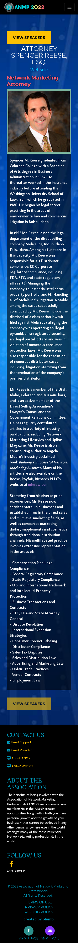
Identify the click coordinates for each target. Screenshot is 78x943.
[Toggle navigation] (69, 7)
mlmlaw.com (38, 485)
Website (39, 69)
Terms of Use (39, 902)
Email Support (21, 742)
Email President (22, 750)
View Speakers (29, 37)
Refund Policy (39, 912)
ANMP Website (22, 766)
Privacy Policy (39, 907)
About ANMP (21, 758)
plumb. (48, 919)
